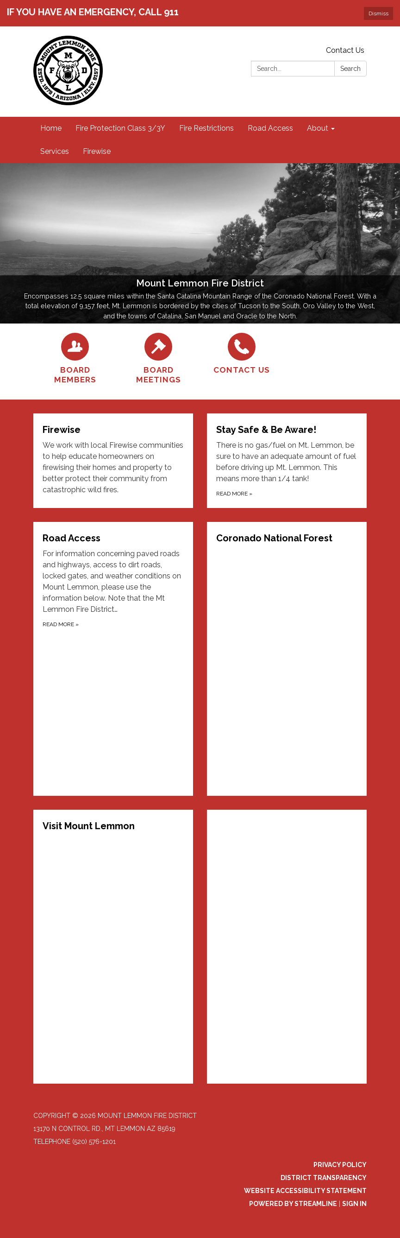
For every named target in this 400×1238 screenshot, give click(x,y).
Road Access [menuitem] (270, 128)
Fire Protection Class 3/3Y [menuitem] (120, 128)
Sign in (354, 1203)
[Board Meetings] (158, 359)
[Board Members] (75, 359)
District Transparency (324, 1177)
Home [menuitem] (51, 128)
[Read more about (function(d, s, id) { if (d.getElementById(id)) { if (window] (287, 947)
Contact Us (345, 50)
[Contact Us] (242, 354)
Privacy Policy (340, 1164)
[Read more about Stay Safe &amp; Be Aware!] (287, 460)
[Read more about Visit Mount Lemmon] (113, 947)
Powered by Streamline (293, 1203)
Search (350, 68)
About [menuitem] (317, 128)
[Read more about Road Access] (113, 659)
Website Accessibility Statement (305, 1190)
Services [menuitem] (54, 151)
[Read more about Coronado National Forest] (287, 659)
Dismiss (378, 13)
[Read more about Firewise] (113, 460)
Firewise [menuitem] (97, 151)
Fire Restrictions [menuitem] (206, 128)
